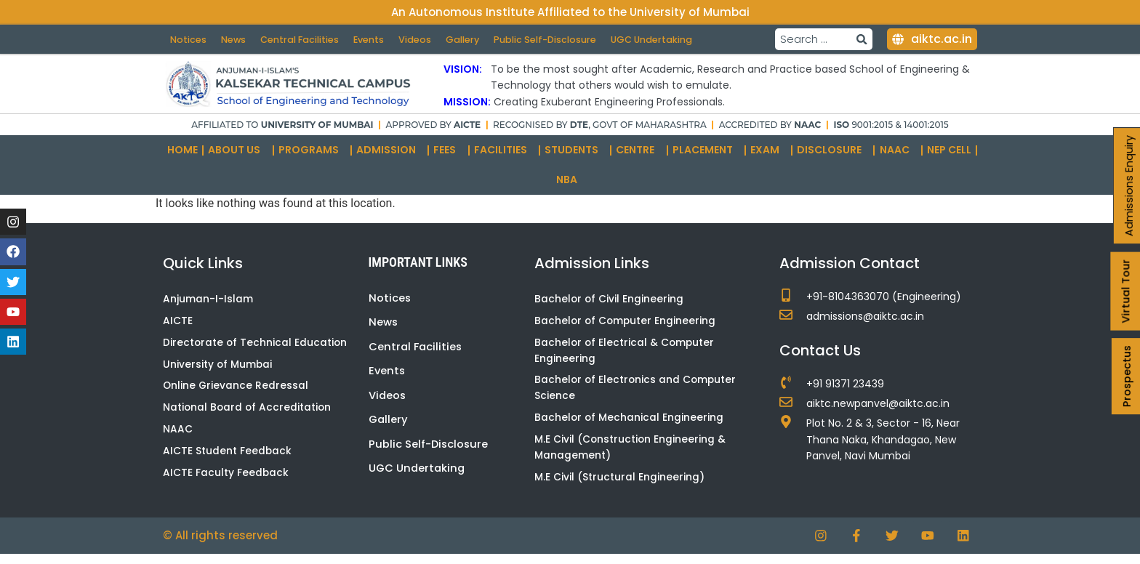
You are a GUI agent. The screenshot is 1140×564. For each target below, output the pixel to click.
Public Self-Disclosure (554, 35)
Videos (420, 35)
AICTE (178, 328)
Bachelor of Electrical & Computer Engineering (625, 358)
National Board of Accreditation (248, 416)
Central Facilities (303, 35)
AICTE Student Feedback (227, 461)
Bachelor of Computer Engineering (626, 328)
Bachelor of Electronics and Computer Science (636, 396)
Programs (312, 156)
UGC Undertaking (212, 50)
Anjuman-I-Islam (208, 306)
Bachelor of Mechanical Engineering (629, 426)
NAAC (898, 156)
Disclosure (833, 156)
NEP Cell (949, 156)
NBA (570, 186)
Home (182, 156)
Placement (706, 156)
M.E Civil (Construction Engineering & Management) (630, 457)
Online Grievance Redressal (236, 394)
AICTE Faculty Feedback (226, 482)
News (235, 35)
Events (374, 35)
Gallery (469, 35)
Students (575, 156)
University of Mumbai (218, 372)
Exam (768, 156)
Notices (188, 35)
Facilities (504, 156)
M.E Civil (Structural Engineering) (619, 487)
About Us (238, 156)
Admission (389, 156)
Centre (639, 156)
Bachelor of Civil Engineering (609, 306)
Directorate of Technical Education (256, 350)
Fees (448, 156)
